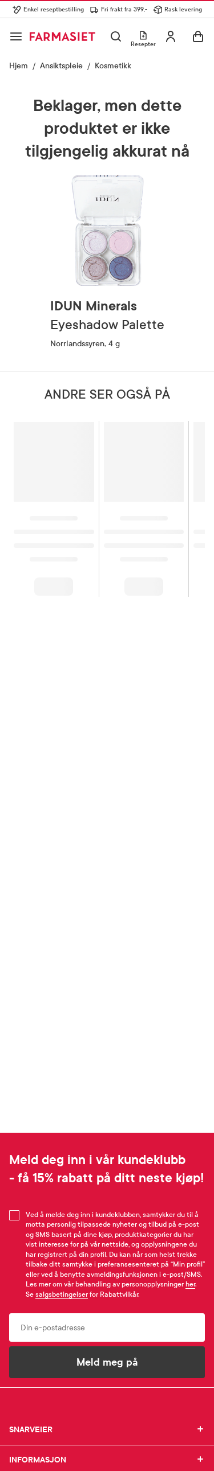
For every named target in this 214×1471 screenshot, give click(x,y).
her (190, 1284)
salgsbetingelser (61, 1294)
